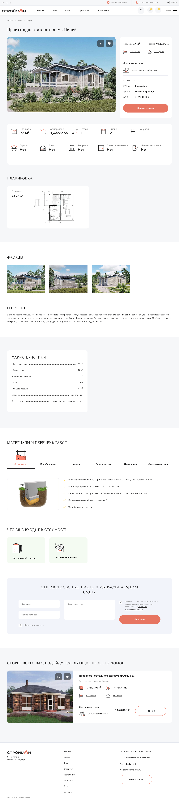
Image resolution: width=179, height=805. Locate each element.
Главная (10, 21)
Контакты (68, 791)
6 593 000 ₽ (122, 711)
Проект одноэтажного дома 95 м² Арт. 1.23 (107, 674)
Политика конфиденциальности (135, 751)
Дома (54, 10)
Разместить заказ (117, 2)
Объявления (103, 10)
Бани (67, 10)
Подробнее (151, 712)
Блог (65, 785)
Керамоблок (140, 86)
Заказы (40, 10)
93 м (136, 44)
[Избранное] (147, 10)
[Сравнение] (157, 10)
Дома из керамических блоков (94, 681)
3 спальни (91, 697)
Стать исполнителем (146, 2)
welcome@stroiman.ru (130, 769)
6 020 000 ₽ (141, 97)
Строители (83, 10)
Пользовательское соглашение (135, 756)
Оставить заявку (145, 108)
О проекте (68, 779)
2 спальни (135, 51)
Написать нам (137, 778)
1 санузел (159, 51)
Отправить (139, 618)
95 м (98, 689)
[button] (68, 695)
